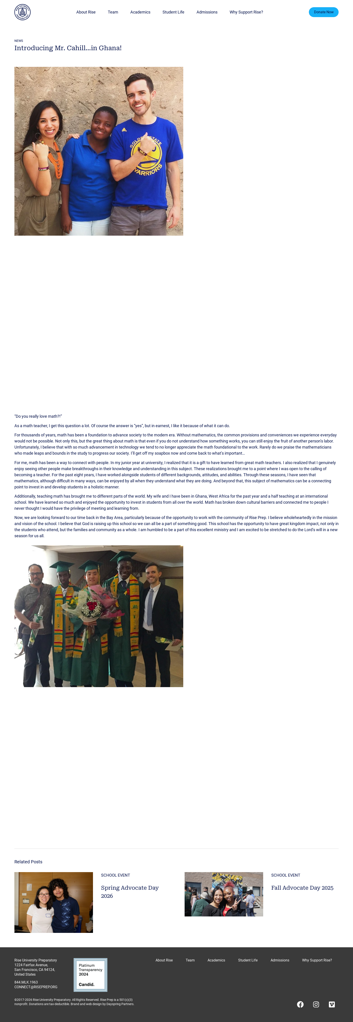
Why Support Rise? (246, 12)
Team (113, 12)
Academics (140, 12)
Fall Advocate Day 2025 (302, 887)
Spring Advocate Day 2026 (130, 891)
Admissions (207, 12)
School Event (115, 875)
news (18, 41)
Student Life (173, 12)
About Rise (86, 12)
